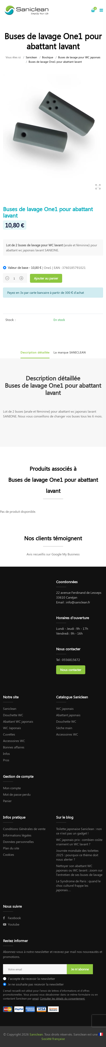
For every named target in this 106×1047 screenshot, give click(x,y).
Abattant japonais (68, 715)
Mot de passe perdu (17, 794)
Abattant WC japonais (18, 721)
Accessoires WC (14, 741)
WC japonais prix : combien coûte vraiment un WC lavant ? (79, 841)
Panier (7, 801)
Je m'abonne (80, 969)
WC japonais (65, 708)
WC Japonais (12, 728)
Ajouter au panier (46, 278)
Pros (6, 760)
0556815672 (71, 660)
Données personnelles (18, 841)
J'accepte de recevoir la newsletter (31, 978)
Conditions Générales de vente (24, 829)
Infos (6, 753)
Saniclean (31, 57)
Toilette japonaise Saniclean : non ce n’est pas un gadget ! (79, 831)
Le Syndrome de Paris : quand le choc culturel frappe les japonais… (78, 885)
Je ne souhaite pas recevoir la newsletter (36, 984)
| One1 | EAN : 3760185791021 (47, 267)
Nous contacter (70, 670)
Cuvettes (9, 734)
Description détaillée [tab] (35, 352)
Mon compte (12, 788)
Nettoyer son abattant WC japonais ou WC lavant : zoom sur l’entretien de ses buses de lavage (79, 870)
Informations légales (17, 835)
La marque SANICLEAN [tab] (70, 352)
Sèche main (64, 728)
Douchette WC (13, 715)
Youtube (11, 924)
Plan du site (11, 848)
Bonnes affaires (13, 747)
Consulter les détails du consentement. (62, 998)
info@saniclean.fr (78, 602)
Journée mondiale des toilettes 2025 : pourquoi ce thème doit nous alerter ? (77, 854)
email (35, 998)
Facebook (12, 918)
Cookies (8, 854)
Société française (53, 1039)
